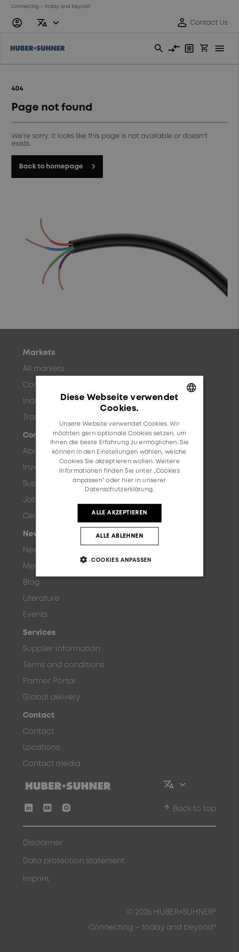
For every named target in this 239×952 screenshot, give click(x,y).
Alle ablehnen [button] (119, 535)
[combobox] (191, 387)
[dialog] (119, 476)
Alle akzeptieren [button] (119, 512)
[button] (119, 559)
